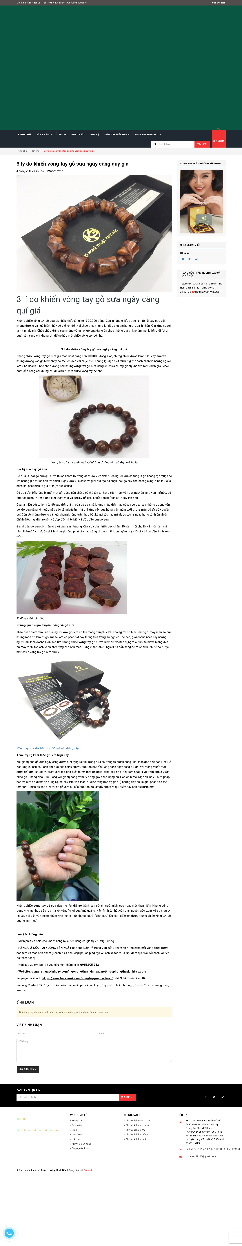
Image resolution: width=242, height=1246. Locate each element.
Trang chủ (24, 134)
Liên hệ (94, 134)
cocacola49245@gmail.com (201, 1156)
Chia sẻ (185, 253)
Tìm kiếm (202, 144)
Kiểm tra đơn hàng (116, 134)
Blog (62, 134)
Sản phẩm (45, 134)
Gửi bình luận (27, 1069)
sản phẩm (219, 140)
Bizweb (88, 1170)
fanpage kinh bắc (149, 134)
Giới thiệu (77, 134)
